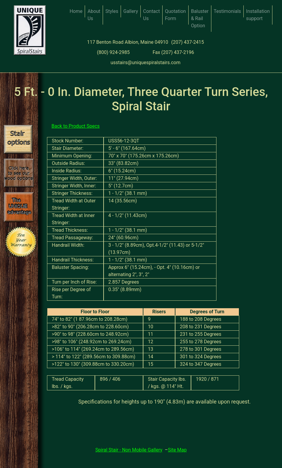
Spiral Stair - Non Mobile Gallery (129, 450)
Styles (111, 11)
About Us (93, 14)
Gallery (130, 11)
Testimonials (227, 11)
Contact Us (151, 14)
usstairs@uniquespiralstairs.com (145, 62)
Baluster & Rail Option (200, 18)
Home (75, 11)
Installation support (258, 14)
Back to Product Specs (75, 126)
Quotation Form (175, 14)
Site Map (177, 450)
